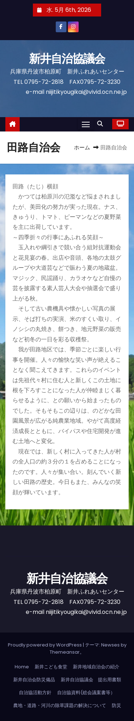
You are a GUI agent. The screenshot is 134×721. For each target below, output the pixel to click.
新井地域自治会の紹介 (96, 666)
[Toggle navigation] (86, 124)
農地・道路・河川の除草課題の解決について (59, 705)
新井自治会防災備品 (34, 679)
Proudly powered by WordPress (45, 644)
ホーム (82, 147)
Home (22, 666)
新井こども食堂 (51, 666)
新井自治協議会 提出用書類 (91, 679)
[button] (102, 123)
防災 (116, 705)
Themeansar (65, 652)
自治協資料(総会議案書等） (86, 692)
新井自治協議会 (72, 59)
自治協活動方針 (35, 692)
